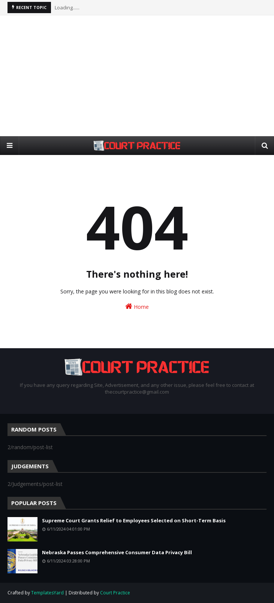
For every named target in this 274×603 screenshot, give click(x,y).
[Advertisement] (140, 75)
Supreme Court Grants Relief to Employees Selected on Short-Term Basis (134, 520)
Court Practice (115, 592)
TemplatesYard (47, 592)
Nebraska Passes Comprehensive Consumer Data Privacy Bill (117, 552)
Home (137, 306)
